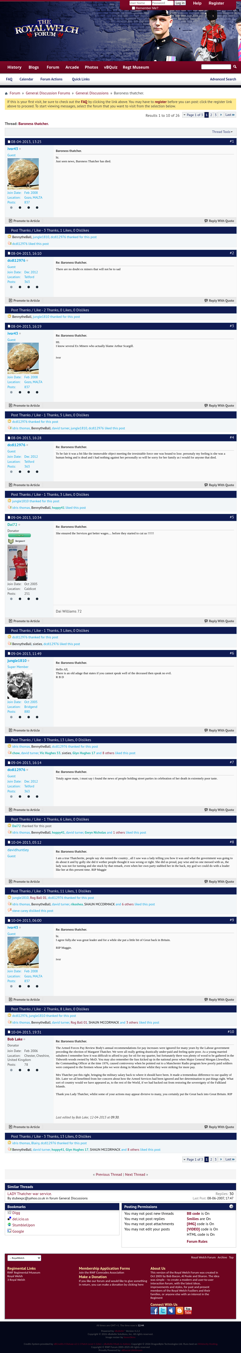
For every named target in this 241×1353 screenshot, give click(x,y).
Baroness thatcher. (33, 123)
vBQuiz (110, 67)
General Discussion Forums (48, 93)
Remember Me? (145, 8)
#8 (232, 841)
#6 (232, 653)
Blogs (34, 67)
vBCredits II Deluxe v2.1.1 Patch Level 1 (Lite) (78, 1344)
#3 (232, 325)
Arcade (72, 67)
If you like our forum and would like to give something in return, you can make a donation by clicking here (113, 1282)
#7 (232, 762)
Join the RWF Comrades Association (101, 1272)
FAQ (9, 79)
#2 (232, 252)
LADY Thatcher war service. (29, 1193)
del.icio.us (20, 1218)
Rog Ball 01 (38, 897)
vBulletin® (119, 1331)
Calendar (26, 79)
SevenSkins (129, 1337)
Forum (53, 67)
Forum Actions (51, 79)
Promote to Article (26, 221)
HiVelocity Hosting (207, 1344)
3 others (132, 1022)
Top (231, 1257)
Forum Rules (197, 1241)
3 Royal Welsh (16, 1279)
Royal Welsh (15, 1276)
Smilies (193, 1218)
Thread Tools (221, 132)
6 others (128, 904)
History (14, 67)
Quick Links (81, 79)
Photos (91, 67)
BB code (193, 1213)
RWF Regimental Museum (23, 1272)
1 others (119, 832)
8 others (108, 753)
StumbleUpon (23, 1224)
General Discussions (92, 93)
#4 (232, 437)
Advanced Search (223, 79)
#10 (231, 1031)
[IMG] (191, 1223)
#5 (232, 517)
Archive (222, 1257)
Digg (16, 1212)
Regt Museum (136, 67)
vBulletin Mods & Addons (117, 1344)
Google (18, 1231)
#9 (232, 919)
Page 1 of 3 (195, 115)
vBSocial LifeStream (131, 1350)
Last (230, 114)
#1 (232, 141)
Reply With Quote (219, 221)
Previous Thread (109, 1174)
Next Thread (135, 1174)
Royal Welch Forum (203, 1257)
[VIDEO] (193, 1229)
